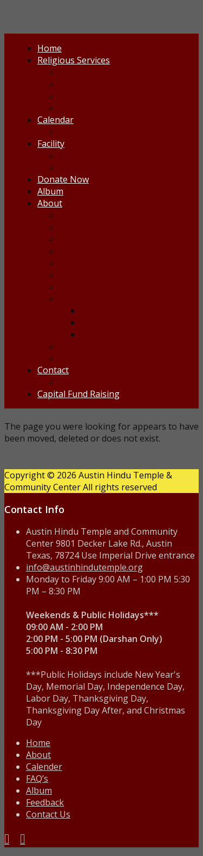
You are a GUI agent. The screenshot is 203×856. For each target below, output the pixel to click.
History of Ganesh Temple (134, 334)
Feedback (78, 382)
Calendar (55, 120)
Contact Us (48, 814)
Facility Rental (86, 155)
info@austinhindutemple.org (84, 567)
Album (50, 191)
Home (49, 48)
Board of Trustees (96, 251)
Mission (75, 215)
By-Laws (76, 275)
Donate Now (63, 179)
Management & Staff (101, 263)
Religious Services (73, 60)
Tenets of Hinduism (99, 239)
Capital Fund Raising (78, 394)
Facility (50, 144)
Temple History (90, 298)
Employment (84, 358)
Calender (44, 767)
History (95, 322)
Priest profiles (87, 84)
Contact (53, 370)
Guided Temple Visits (101, 167)
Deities (73, 227)
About (49, 203)
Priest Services (88, 72)
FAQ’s (37, 778)
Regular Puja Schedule (104, 96)
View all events (89, 108)
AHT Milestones (113, 310)
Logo (69, 287)
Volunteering (86, 346)
